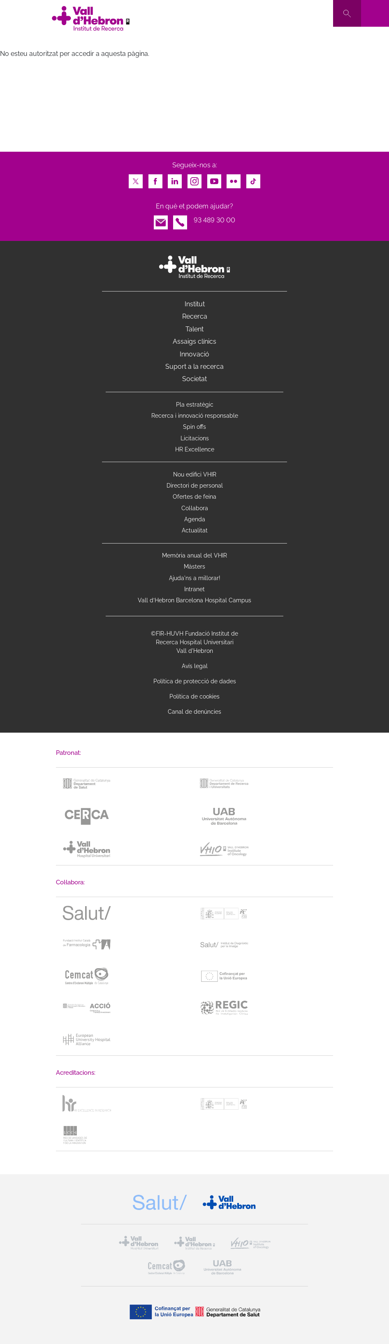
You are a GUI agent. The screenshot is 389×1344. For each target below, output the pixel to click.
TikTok (253, 179)
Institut (195, 304)
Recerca (194, 316)
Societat (194, 379)
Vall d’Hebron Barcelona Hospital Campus (194, 600)
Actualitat (195, 530)
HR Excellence (194, 449)
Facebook (155, 179)
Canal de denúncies (194, 711)
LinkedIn (175, 179)
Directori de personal (195, 485)
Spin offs (194, 426)
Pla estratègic (194, 404)
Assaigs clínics (194, 341)
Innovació (194, 354)
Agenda (194, 519)
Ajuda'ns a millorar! (194, 578)
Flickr (234, 179)
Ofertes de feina (194, 496)
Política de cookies (194, 696)
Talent (194, 329)
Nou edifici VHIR (194, 474)
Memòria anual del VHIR (194, 555)
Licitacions (195, 438)
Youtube (214, 179)
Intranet (194, 589)
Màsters (194, 566)
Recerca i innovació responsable (194, 415)
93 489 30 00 (214, 220)
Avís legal (195, 666)
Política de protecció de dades (194, 681)
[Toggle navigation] (375, 13)
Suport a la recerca (194, 366)
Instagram (194, 179)
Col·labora (194, 508)
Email (161, 220)
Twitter (136, 179)
